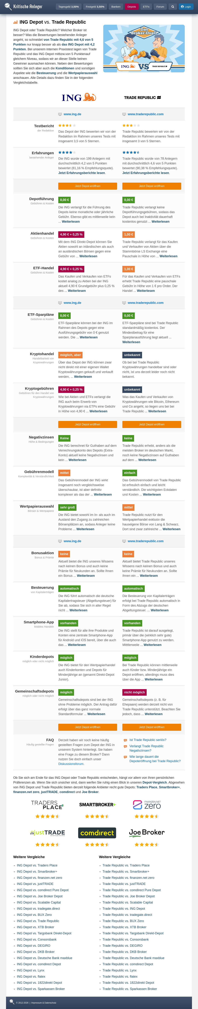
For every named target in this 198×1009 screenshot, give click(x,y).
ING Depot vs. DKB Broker (36, 952)
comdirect (67, 792)
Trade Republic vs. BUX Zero (123, 921)
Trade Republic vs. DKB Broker (125, 952)
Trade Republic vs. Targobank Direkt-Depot (133, 933)
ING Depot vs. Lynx (30, 970)
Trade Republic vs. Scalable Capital (128, 902)
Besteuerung (46, 73)
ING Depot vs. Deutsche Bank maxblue (44, 958)
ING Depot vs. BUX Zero (34, 915)
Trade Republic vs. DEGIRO (122, 945)
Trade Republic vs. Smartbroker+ (126, 871)
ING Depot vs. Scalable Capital (39, 902)
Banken (115, 6)
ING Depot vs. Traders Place (37, 865)
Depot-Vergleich (155, 782)
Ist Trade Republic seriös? (147, 740)
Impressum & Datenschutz (43, 1003)
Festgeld (95, 6)
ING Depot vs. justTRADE (35, 884)
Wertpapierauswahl (82, 73)
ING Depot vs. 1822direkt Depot (39, 982)
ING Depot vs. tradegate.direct (38, 908)
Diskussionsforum (70, 764)
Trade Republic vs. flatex (120, 976)
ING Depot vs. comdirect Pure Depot (43, 890)
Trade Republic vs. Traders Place (126, 865)
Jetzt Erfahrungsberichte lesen (81, 173)
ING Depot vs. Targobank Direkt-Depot (44, 933)
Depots (132, 6)
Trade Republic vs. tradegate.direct (127, 915)
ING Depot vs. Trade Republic (38, 921)
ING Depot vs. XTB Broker (35, 927)
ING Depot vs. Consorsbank (36, 939)
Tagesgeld (68, 6)
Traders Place (146, 787)
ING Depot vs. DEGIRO (33, 945)
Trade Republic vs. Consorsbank (126, 939)
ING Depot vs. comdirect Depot (39, 964)
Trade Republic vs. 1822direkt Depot (128, 982)
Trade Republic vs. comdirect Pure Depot (132, 890)
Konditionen (65, 68)
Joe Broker (90, 792)
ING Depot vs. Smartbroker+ (37, 871)
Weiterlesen (71, 221)
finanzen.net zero (26, 792)
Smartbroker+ (169, 787)
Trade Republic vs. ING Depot (124, 908)
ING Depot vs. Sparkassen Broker (41, 989)
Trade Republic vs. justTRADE (124, 884)
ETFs (146, 6)
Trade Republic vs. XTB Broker (124, 927)
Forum (160, 6)
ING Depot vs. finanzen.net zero (39, 878)
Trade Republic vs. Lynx (120, 970)
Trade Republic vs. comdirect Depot (128, 964)
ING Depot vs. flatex (31, 976)
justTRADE (49, 792)
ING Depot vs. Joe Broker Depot (40, 896)
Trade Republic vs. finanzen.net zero (128, 878)
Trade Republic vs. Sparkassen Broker (130, 989)
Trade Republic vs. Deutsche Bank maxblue (134, 958)
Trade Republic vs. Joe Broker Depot (129, 896)
